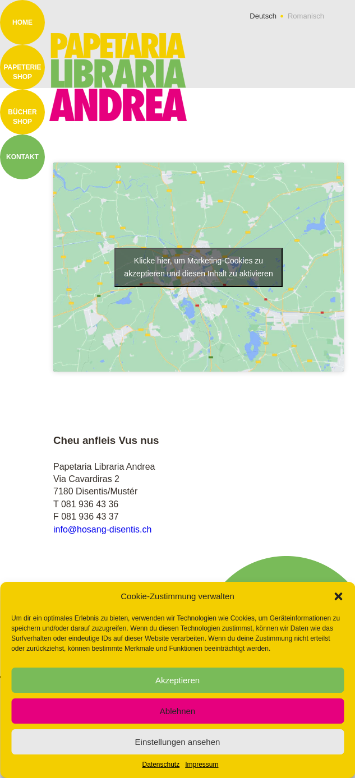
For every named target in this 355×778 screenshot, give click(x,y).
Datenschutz (160, 764)
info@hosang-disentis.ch (102, 529)
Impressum (201, 764)
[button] (338, 596)
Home (22, 22)
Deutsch (263, 16)
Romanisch (306, 16)
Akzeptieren (177, 680)
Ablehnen (177, 711)
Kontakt (22, 157)
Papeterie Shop (22, 72)
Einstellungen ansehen (177, 742)
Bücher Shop (22, 117)
